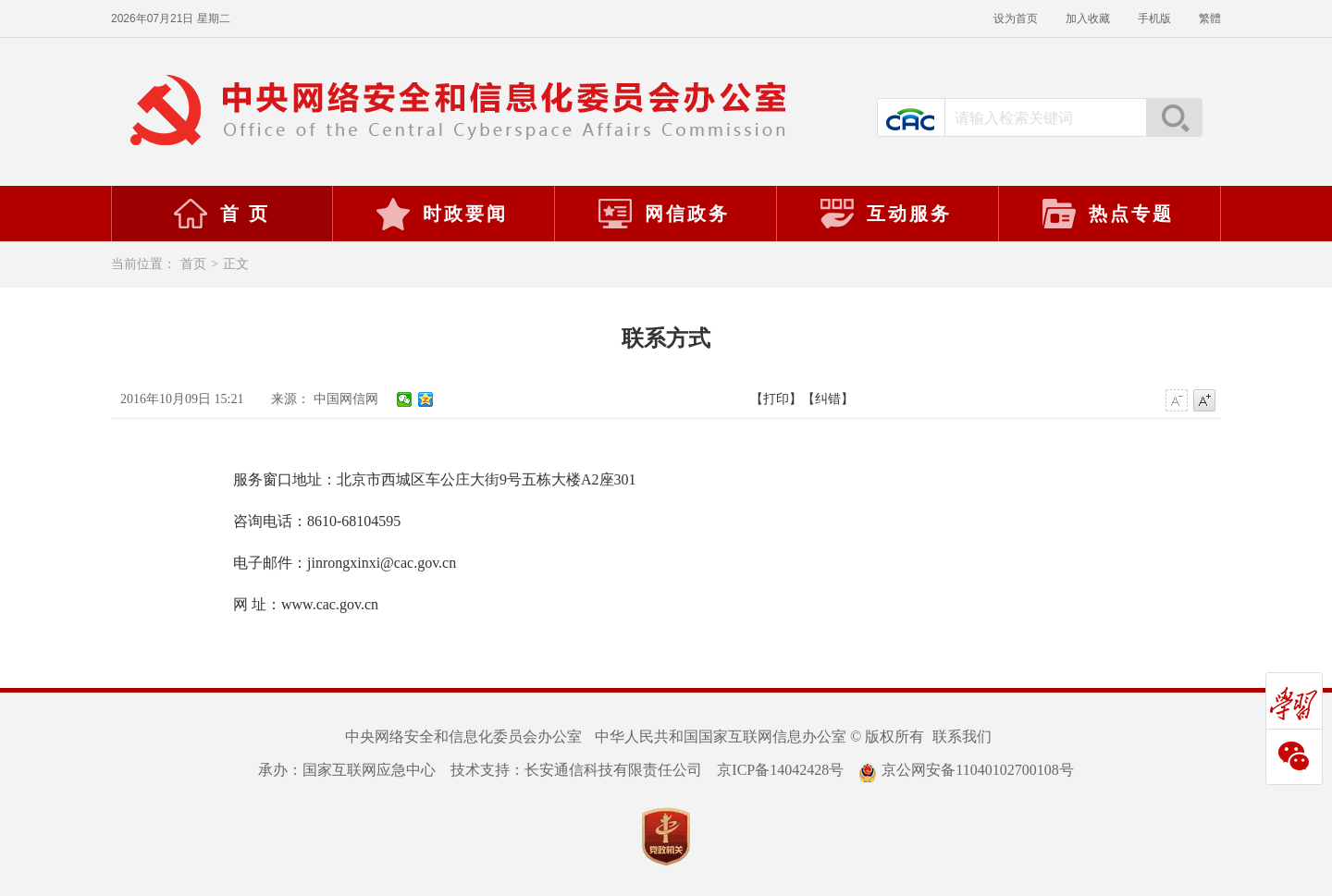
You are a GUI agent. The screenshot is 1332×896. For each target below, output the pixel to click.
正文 (236, 264)
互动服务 (885, 213)
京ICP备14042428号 (780, 770)
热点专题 (1107, 213)
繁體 (1210, 18)
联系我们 (962, 736)
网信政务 (663, 213)
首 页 (221, 213)
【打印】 (776, 399)
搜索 (1174, 117)
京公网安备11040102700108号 (965, 770)
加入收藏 (1088, 18)
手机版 (1154, 18)
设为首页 (1015, 18)
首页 (193, 264)
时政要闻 (441, 213)
